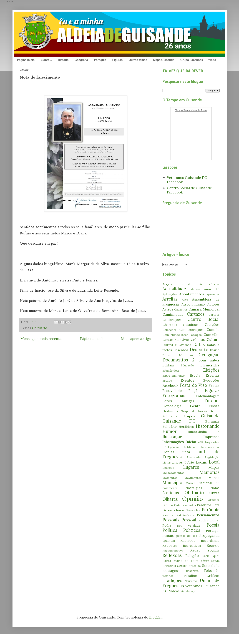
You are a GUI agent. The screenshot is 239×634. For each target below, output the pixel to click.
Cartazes (196, 314)
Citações (212, 324)
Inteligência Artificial (179, 447)
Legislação (212, 457)
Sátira (205, 561)
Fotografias (173, 395)
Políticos (191, 530)
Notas (215, 488)
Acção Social (176, 284)
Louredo (168, 467)
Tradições (172, 580)
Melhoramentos (173, 473)
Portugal (213, 531)
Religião (192, 555)
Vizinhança (187, 591)
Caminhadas (172, 314)
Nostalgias (193, 488)
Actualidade (174, 289)
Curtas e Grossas (176, 345)
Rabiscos (187, 540)
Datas (199, 344)
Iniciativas (194, 441)
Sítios (193, 566)
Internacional (210, 447)
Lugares (191, 467)
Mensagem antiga (136, 338)
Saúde (215, 561)
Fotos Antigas (178, 401)
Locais (201, 462)
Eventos (187, 380)
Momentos (169, 478)
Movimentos (193, 478)
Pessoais (170, 520)
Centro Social (203, 319)
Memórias (210, 472)
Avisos (167, 309)
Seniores (169, 566)
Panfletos (204, 505)
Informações (173, 441)
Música (190, 483)
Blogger (155, 617)
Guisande (210, 416)
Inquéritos (212, 442)
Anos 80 (211, 289)
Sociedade (211, 565)
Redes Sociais (205, 550)
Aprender (213, 294)
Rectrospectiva (172, 550)
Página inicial (26, 59)
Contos (167, 340)
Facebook (170, 385)
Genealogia (172, 406)
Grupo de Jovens (194, 411)
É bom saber (205, 360)
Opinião (192, 498)
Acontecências (209, 284)
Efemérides (210, 365)
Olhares (170, 499)
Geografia (81, 59)
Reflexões (172, 555)
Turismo (191, 581)
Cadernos (181, 309)
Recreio (213, 545)
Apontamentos (191, 294)
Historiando (208, 426)
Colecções (169, 330)
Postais (168, 536)
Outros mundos (185, 505)
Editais (168, 365)
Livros (177, 462)
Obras (214, 493)
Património (185, 515)
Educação (187, 365)
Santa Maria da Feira (180, 561)
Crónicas (198, 340)
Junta (185, 452)
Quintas (168, 541)
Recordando (210, 541)
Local (214, 462)
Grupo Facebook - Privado (198, 59)
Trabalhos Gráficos (201, 576)
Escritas (213, 375)
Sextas (182, 566)
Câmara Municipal (204, 309)
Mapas (214, 467)
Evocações (211, 380)
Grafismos (170, 411)
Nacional (205, 483)
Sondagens (170, 571)
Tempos (167, 576)
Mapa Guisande (163, 59)
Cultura (213, 339)
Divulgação (208, 355)
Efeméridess (171, 370)
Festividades (172, 390)
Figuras (117, 59)
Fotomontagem (208, 396)
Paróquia (100, 59)
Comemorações (191, 330)
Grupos (188, 416)
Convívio (182, 340)
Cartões (214, 314)
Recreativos (192, 546)
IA (218, 432)
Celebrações (172, 320)
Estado (167, 380)
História (63, 59)
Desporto (199, 349)
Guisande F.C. (179, 421)
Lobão (189, 462)
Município (172, 482)
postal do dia (186, 535)
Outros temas (138, 59)
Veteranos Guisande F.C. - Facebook (188, 179)
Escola (195, 375)
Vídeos (174, 591)
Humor (169, 431)
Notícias (170, 492)
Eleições (211, 370)
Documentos (175, 360)
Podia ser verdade (181, 525)
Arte (185, 299)
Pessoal (188, 520)
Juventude (193, 457)
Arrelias (170, 299)
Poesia (213, 525)
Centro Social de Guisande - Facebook (190, 190)
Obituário (39, 328)
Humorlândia (196, 432)
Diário (215, 350)
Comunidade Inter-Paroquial (182, 335)
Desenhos (180, 350)
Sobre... (46, 59)
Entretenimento (173, 375)
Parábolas (193, 510)
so (199, 566)
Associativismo (193, 304)
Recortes (169, 545)
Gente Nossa (205, 406)
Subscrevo (192, 571)
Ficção (194, 390)
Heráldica (186, 427)
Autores (213, 304)
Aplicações (169, 294)
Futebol (212, 400)
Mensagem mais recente (41, 338)
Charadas (169, 325)
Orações (214, 499)
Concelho (211, 334)
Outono (167, 505)
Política (169, 530)
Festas (214, 385)
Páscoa (167, 515)
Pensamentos (208, 515)
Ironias (168, 452)
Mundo (214, 478)
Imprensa (211, 436)
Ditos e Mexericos (177, 355)
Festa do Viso (193, 385)
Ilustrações (173, 436)
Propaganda (209, 535)
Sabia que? (210, 556)
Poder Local (209, 520)
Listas (166, 462)
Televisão (212, 570)
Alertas (195, 289)
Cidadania (191, 325)
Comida (213, 329)
